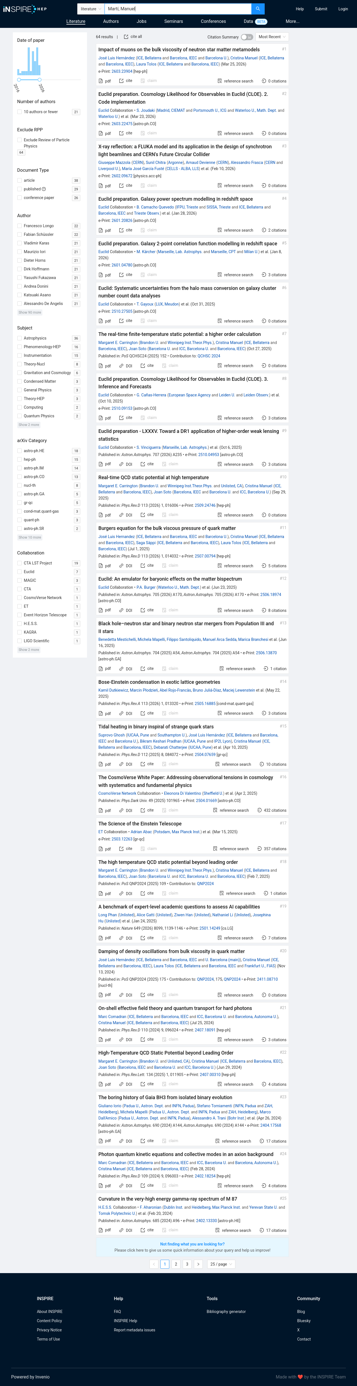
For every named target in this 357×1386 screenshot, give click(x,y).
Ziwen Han (183, 915)
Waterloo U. (108, 116)
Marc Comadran (112, 1016)
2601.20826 (122, 220)
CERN (138, 162)
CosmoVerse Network (117, 793)
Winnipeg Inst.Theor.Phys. (190, 342)
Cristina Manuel (243, 58)
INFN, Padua (183, 1106)
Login (343, 9)
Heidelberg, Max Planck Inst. (216, 1207)
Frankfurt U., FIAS (260, 966)
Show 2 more (29, 425)
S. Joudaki (146, 110)
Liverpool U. (108, 168)
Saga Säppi (146, 543)
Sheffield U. (213, 793)
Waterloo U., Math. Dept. (256, 110)
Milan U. (251, 251)
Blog (301, 1311)
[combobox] (178, 8)
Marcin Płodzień (144, 690)
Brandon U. (149, 342)
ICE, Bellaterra (149, 58)
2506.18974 (270, 594)
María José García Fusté (143, 168)
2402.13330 (206, 1220)
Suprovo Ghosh (111, 735)
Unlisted (126, 915)
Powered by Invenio (30, 1377)
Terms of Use (48, 1339)
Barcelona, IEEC (183, 58)
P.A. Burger (146, 587)
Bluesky (303, 1321)
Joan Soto (137, 348)
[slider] (19, 80)
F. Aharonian (150, 1207)
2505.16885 (205, 703)
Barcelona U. (216, 58)
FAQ (117, 1311)
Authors (111, 21)
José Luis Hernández (116, 58)
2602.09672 (122, 176)
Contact (304, 1339)
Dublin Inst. (173, 1207)
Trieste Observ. (147, 213)
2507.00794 (205, 556)
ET (100, 832)
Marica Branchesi (253, 639)
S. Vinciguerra (149, 447)
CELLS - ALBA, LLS (183, 168)
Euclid (103, 110)
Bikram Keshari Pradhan (161, 741)
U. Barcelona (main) (222, 960)
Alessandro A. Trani (209, 1118)
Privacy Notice (49, 1330)
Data (248, 21)
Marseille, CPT (223, 251)
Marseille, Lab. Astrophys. (180, 251)
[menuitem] (300, 9)
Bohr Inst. (236, 1118)
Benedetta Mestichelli (117, 639)
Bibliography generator (226, 1311)
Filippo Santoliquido (184, 639)
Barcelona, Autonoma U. (256, 1016)
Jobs (141, 21)
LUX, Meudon (167, 304)
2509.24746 (205, 505)
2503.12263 (122, 839)
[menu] (311, 9)
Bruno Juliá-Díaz (207, 690)
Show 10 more (30, 537)
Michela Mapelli (151, 639)
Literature (75, 21)
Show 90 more (30, 312)
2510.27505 (122, 311)
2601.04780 (122, 265)
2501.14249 (209, 928)
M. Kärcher (146, 251)
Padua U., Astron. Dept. (144, 1106)
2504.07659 (205, 754)
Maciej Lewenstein (239, 690)
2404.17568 (270, 1125)
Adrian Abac (141, 832)
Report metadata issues (134, 1330)
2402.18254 (205, 1176)
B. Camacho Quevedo (155, 207)
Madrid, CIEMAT (171, 110)
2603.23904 (122, 71)
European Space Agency (190, 395)
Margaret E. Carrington (118, 342)
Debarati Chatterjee (170, 747)
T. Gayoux (145, 304)
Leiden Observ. (256, 395)
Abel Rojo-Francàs (175, 690)
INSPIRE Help (125, 1321)
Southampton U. (171, 735)
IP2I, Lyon (222, 741)
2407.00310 (210, 1074)
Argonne (175, 162)
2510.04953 (208, 454)
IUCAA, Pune (138, 735)
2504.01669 (206, 800)
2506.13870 (266, 653)
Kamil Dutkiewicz (113, 690)
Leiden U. (227, 395)
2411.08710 (267, 979)
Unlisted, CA (231, 486)
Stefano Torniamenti (214, 1106)
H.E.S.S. (105, 1207)
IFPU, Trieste (187, 207)
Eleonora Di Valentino (182, 793)
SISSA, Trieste (219, 207)
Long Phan (107, 915)
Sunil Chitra (156, 162)
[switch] (247, 37)
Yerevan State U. (263, 1207)
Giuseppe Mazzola (114, 162)
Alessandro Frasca (247, 162)
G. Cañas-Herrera (151, 395)
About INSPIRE (49, 1311)
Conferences (213, 21)
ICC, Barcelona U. (194, 348)
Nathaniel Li (222, 915)
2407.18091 (205, 1030)
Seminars (173, 21)
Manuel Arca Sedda (220, 639)
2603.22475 (122, 124)
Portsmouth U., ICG (209, 110)
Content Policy (49, 1321)
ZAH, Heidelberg (242, 1112)
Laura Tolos (146, 64)
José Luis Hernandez (116, 536)
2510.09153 (122, 408)
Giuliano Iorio (109, 1106)
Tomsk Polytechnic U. (117, 1213)
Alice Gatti (146, 915)
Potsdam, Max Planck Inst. (177, 832)
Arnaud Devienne (200, 162)
